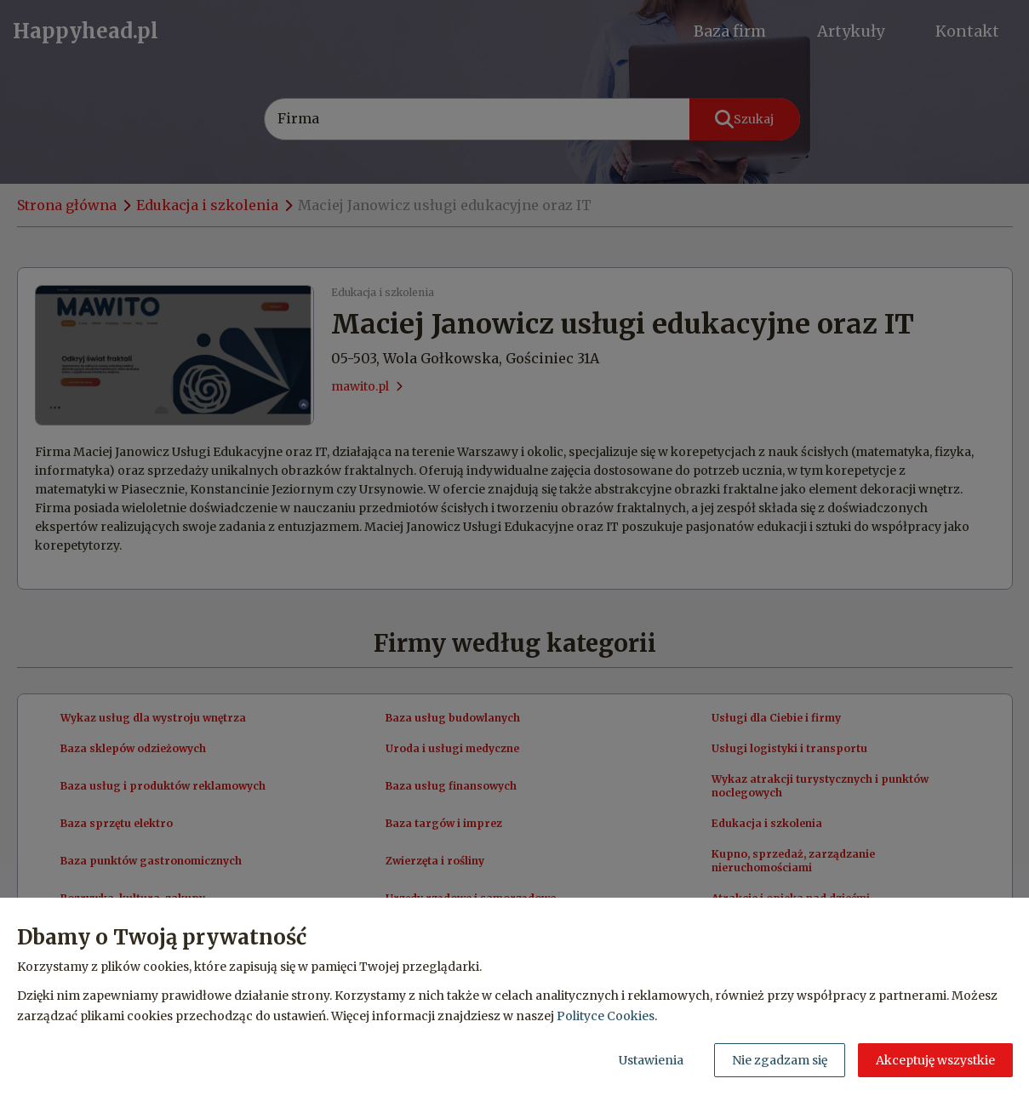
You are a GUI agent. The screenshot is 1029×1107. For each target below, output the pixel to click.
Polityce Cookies (606, 1016)
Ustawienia (651, 1060)
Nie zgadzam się (779, 1060)
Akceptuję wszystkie (935, 1060)
